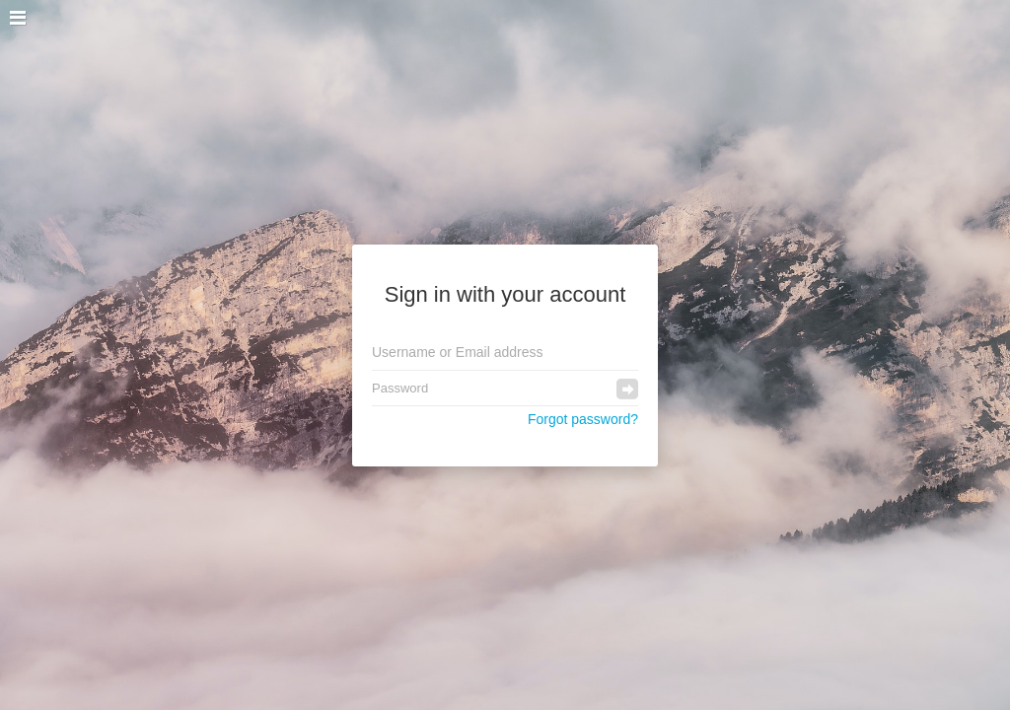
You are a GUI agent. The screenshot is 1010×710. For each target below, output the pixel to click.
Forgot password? (583, 419)
